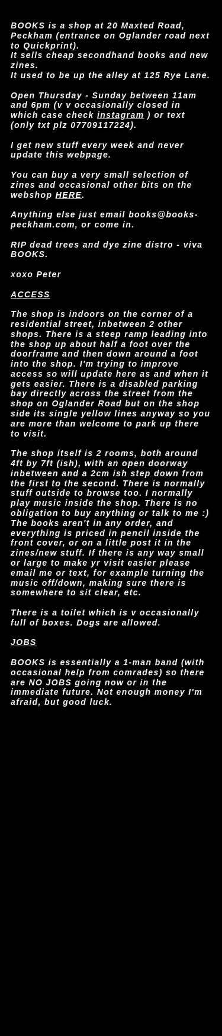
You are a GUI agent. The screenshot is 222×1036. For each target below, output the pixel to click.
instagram (120, 115)
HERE (69, 195)
